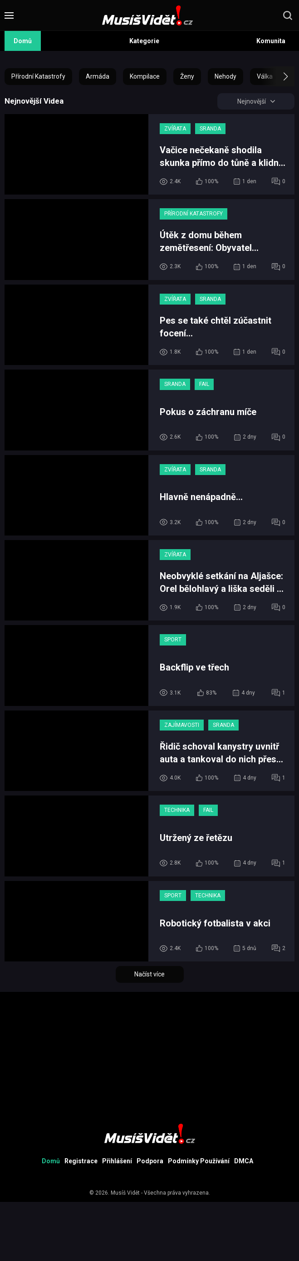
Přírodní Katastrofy (38, 76)
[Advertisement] (149, 1055)
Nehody (225, 76)
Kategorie (144, 41)
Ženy (187, 76)
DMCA (243, 1161)
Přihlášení (117, 1161)
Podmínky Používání (199, 1161)
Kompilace (145, 76)
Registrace (81, 1161)
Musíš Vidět (125, 1193)
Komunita (270, 41)
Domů (23, 41)
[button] (277, 76)
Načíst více (149, 974)
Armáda (97, 76)
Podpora (150, 1161)
